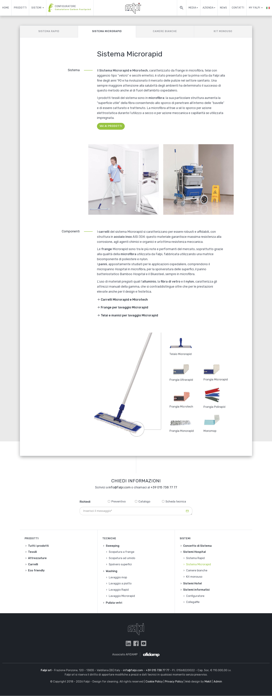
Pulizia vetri (114, 602)
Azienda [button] (209, 7)
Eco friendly (36, 570)
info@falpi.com (119, 487)
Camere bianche (165, 31)
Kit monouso (223, 31)
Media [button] (193, 7)
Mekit (208, 681)
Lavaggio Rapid (119, 589)
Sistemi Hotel (192, 583)
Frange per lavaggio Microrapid (124, 307)
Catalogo (142, 501)
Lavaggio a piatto (120, 583)
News (223, 7)
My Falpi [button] (256, 7)
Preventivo (117, 501)
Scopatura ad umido (122, 558)
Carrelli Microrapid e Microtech (124, 299)
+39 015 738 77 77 (164, 487)
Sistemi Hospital (194, 552)
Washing (111, 571)
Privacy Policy (174, 681)
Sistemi (37, 7)
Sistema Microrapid (107, 31)
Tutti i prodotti (38, 545)
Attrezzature (37, 558)
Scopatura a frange (121, 552)
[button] (268, 8)
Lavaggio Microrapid (122, 596)
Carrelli (33, 564)
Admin (218, 681)
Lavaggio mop (118, 577)
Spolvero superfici (120, 564)
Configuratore (69, 7)
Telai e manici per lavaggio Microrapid (129, 315)
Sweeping (112, 545)
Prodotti (20, 7)
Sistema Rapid (48, 31)
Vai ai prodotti (111, 126)
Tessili (32, 552)
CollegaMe (192, 602)
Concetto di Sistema (197, 545)
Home (5, 7)
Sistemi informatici (196, 589)
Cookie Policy (154, 681)
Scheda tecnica (174, 501)
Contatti (238, 7)
